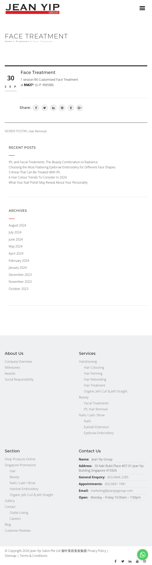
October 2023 (18, 289)
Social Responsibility (19, 379)
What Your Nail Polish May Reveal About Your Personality (48, 182)
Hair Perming (93, 373)
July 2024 (15, 232)
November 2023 (20, 281)
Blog (8, 524)
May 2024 (15, 246)
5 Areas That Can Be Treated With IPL (34, 172)
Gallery (10, 501)
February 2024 (19, 260)
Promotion (22, 41)
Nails (87, 421)
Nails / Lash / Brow (92, 415)
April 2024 (16, 253)
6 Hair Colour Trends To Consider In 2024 (38, 177)
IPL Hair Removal (96, 409)
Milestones (12, 367)
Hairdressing (88, 361)
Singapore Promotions (20, 465)
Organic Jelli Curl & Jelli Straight (105, 391)
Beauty (83, 397)
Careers (15, 518)
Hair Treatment (94, 385)
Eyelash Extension (96, 427)
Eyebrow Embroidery (99, 433)
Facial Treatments (96, 403)
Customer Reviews (18, 530)
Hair (13, 471)
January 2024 (18, 267)
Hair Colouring (94, 367)
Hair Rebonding (95, 379)
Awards (10, 373)
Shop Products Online (20, 459)
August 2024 (17, 225)
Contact (10, 507)
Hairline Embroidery (24, 489)
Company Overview (18, 361)
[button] (142, 554)
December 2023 (20, 274)
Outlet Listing (19, 512)
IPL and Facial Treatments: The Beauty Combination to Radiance (53, 162)
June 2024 (16, 239)
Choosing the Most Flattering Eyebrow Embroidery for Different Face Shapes (62, 167)
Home (8, 41)
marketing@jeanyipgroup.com (112, 490)
